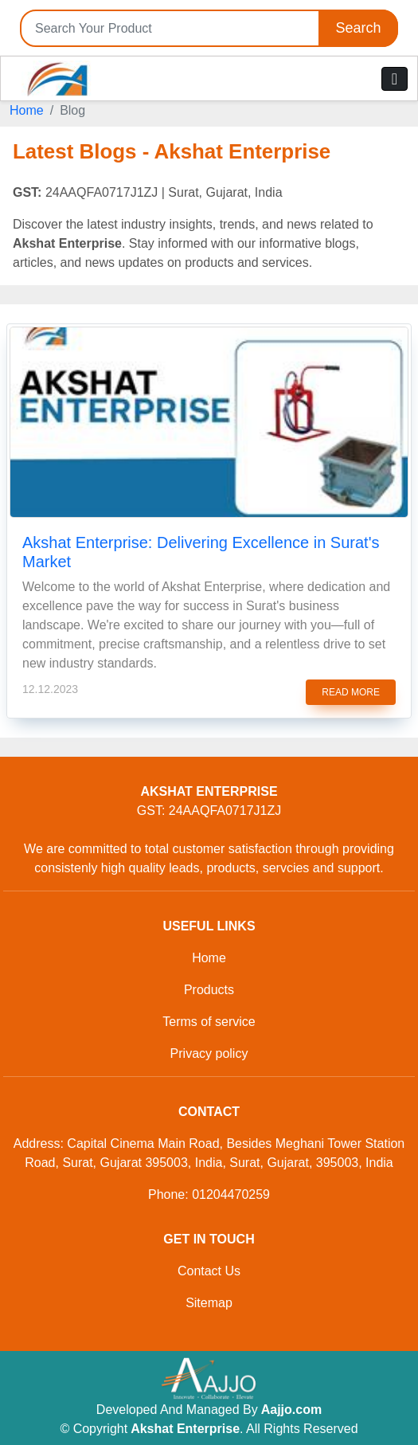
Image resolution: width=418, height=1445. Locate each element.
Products (209, 990)
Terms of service (208, 1021)
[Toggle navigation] (394, 79)
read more (351, 692)
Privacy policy (209, 1053)
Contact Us (209, 1271)
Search (358, 28)
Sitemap (209, 1303)
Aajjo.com (291, 1409)
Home (27, 110)
